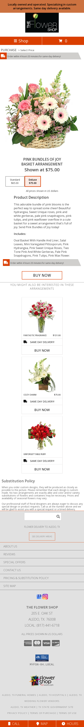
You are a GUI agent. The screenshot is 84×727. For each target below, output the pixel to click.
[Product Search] (42, 516)
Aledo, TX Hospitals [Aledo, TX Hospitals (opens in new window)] (52, 695)
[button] (42, 658)
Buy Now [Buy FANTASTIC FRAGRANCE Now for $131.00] (42, 350)
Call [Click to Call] (14, 723)
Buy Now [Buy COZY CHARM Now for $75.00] (42, 410)
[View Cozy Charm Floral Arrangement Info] (42, 375)
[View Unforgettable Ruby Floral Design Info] (42, 434)
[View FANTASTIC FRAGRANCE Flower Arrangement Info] (42, 315)
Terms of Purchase (43, 713)
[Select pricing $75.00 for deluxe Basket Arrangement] (32, 181)
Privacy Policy (17, 713)
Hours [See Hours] (70, 723)
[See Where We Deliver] (42, 536)
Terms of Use (68, 713)
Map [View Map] (42, 723)
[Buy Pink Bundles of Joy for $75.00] (42, 275)
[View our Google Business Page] (39, 598)
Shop (21, 41)
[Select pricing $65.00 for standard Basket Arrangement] (15, 181)
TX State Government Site (55, 707)
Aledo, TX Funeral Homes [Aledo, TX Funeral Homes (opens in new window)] (19, 695)
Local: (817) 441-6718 (42, 625)
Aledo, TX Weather (23, 707)
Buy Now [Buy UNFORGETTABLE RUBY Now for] (42, 469)
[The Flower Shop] (42, 31)
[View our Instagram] (45, 598)
